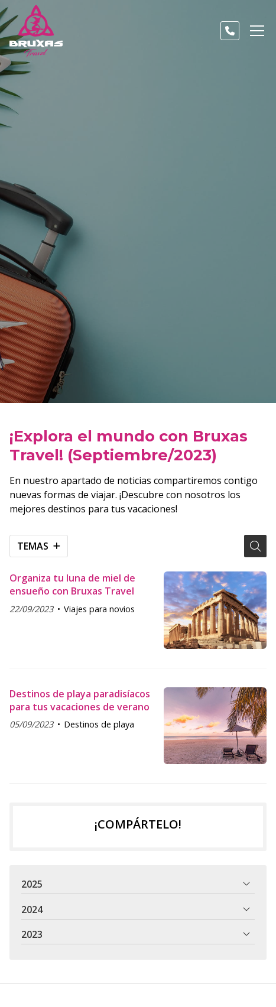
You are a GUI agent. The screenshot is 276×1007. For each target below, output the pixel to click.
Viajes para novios (99, 609)
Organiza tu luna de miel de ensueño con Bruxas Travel (72, 584)
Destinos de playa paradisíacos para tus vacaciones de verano (79, 700)
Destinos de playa (99, 724)
